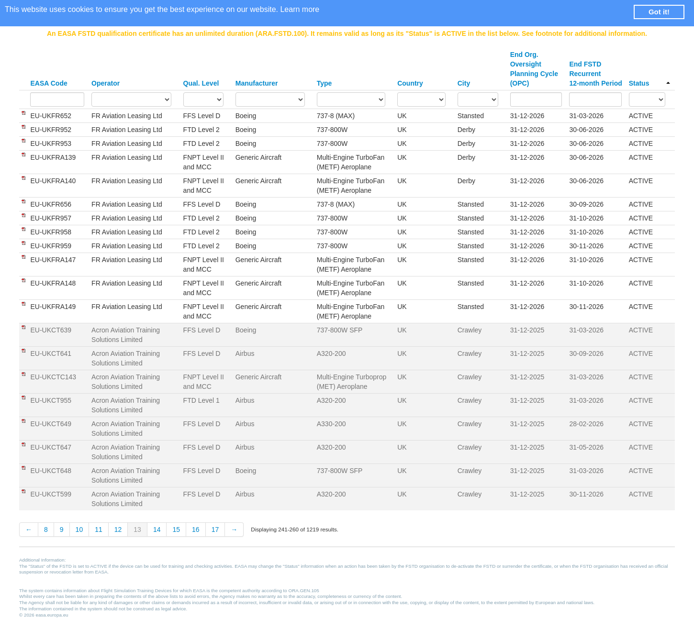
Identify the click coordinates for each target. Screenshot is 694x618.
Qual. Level (201, 83)
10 (79, 529)
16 (196, 529)
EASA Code (48, 83)
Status (649, 83)
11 (98, 529)
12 (118, 529)
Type (324, 83)
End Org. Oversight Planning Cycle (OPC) (534, 69)
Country (410, 83)
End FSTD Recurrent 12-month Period (595, 73)
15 (176, 529)
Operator (105, 83)
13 (137, 529)
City (464, 83)
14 (157, 529)
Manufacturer (256, 83)
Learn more (299, 9)
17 (215, 529)
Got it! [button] (659, 12)
